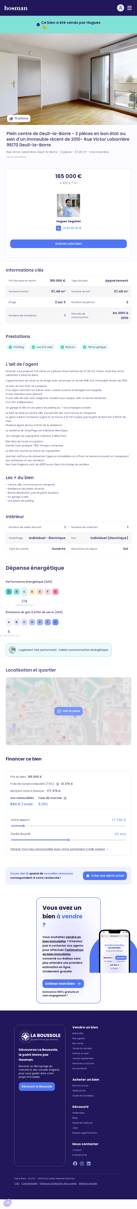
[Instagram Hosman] (82, 1173)
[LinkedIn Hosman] (88, 1173)
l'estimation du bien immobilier (62, 962)
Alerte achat (79, 1100)
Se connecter (79, 1078)
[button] (7, 1203)
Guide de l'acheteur (83, 1105)
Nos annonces (80, 1095)
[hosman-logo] (15, 8)
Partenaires (78, 1122)
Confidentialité (29, 1193)
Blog (74, 1127)
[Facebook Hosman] (75, 1173)
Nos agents (78, 1048)
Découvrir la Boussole (37, 1096)
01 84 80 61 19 (79, 1164)
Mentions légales (88, 1193)
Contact (77, 1159)
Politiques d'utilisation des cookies (58, 1193)
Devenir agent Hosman (84, 1142)
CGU (16, 1193)
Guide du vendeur (82, 1058)
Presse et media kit (82, 1132)
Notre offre (77, 1043)
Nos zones (77, 1053)
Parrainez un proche (83, 1073)
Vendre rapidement (82, 1068)
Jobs (75, 1137)
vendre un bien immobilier (61, 949)
